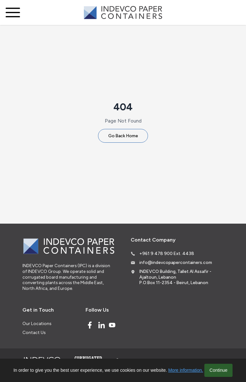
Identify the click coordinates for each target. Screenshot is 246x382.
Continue (218, 370)
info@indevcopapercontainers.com (175, 262)
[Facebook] (90, 325)
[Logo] (123, 12)
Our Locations (36, 323)
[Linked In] (101, 325)
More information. (185, 370)
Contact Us (33, 332)
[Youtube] (112, 325)
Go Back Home (123, 135)
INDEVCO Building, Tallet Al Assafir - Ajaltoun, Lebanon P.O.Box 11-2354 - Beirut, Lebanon (175, 277)
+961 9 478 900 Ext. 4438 (166, 253)
